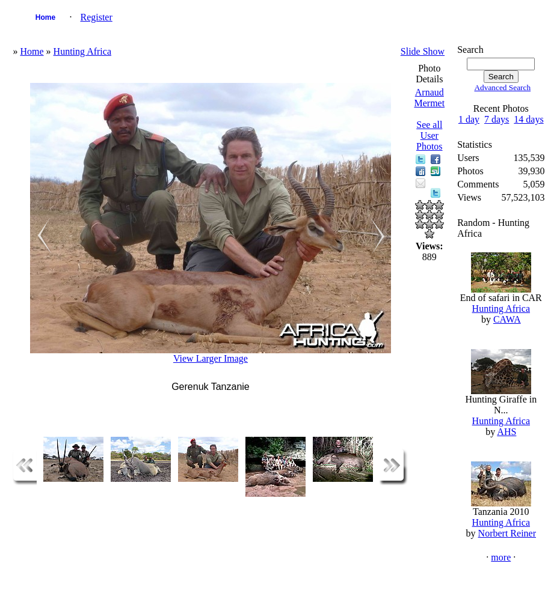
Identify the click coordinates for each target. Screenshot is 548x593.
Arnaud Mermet (429, 97)
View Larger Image (210, 358)
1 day (468, 119)
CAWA (507, 319)
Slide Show (423, 51)
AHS (506, 432)
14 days (528, 119)
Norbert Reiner (507, 533)
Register (96, 17)
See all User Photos (429, 135)
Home (45, 17)
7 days (496, 119)
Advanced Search (502, 87)
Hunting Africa (82, 51)
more (501, 557)
